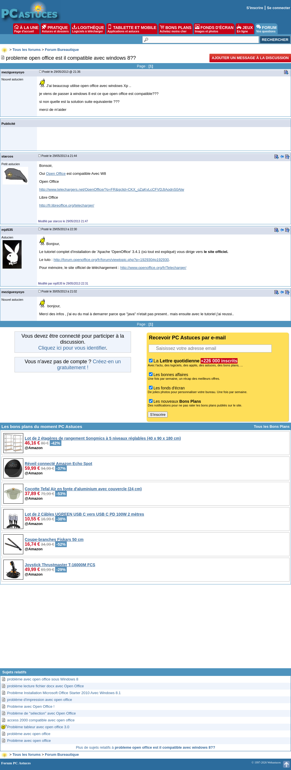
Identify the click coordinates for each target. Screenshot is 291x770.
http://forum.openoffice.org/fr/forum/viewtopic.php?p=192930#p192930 (111, 260)
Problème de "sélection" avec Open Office (41, 713)
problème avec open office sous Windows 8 (42, 679)
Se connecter (278, 8)
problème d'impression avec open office (39, 700)
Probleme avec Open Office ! (31, 706)
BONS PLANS (176, 28)
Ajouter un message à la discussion (250, 58)
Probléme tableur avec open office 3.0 (38, 727)
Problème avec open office (29, 740)
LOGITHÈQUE (88, 28)
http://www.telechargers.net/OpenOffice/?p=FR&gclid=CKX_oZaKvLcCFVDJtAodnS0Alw (111, 189)
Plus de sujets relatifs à (145, 747)
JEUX (245, 28)
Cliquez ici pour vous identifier (72, 348)
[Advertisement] (145, 628)
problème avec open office (28, 734)
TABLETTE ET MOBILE (131, 28)
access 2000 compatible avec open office (41, 720)
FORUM (266, 28)
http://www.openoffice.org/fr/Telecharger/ (153, 267)
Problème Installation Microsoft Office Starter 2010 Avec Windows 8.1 (64, 693)
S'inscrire (254, 8)
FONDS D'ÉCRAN (214, 28)
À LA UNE (26, 28)
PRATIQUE (55, 28)
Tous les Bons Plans (272, 426)
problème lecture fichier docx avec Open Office (45, 686)
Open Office (56, 173)
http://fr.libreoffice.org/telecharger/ (66, 205)
